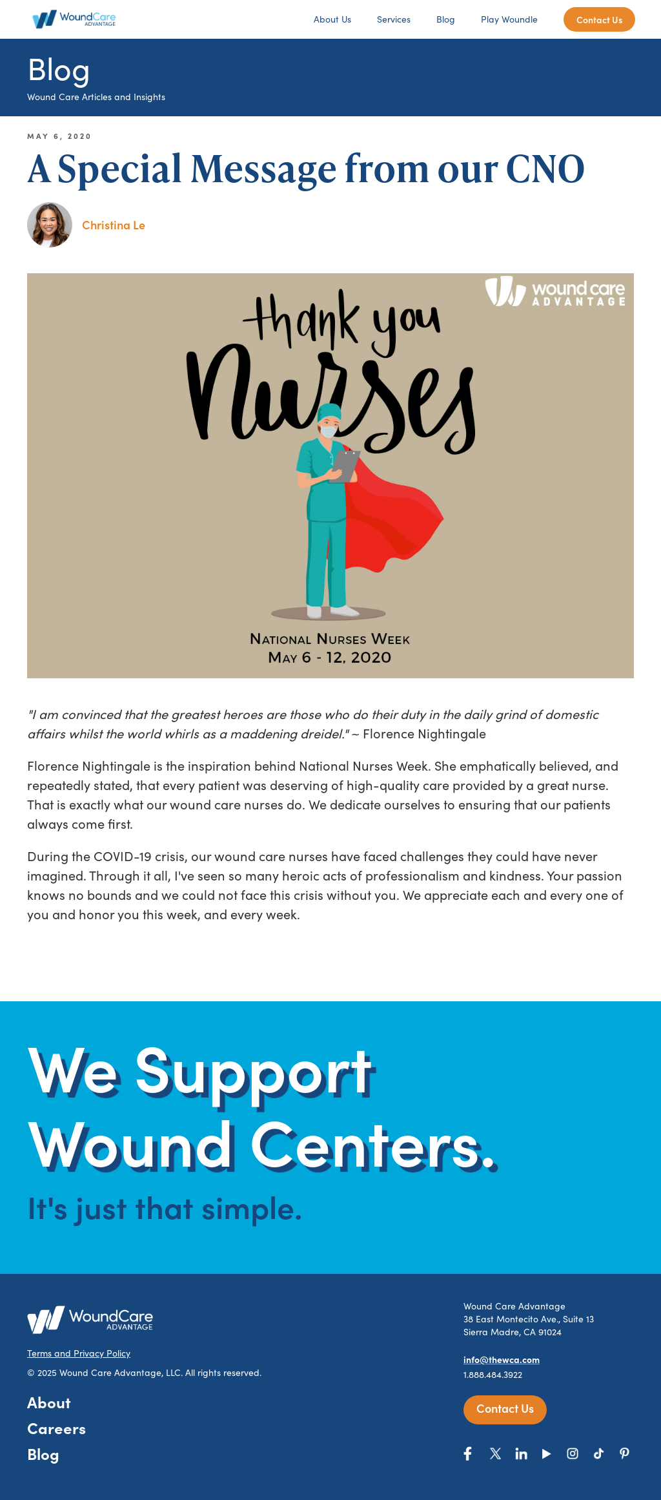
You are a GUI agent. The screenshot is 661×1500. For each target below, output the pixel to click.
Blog (445, 19)
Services (394, 19)
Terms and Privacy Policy (78, 1353)
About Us (332, 19)
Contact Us (599, 19)
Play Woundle (509, 19)
